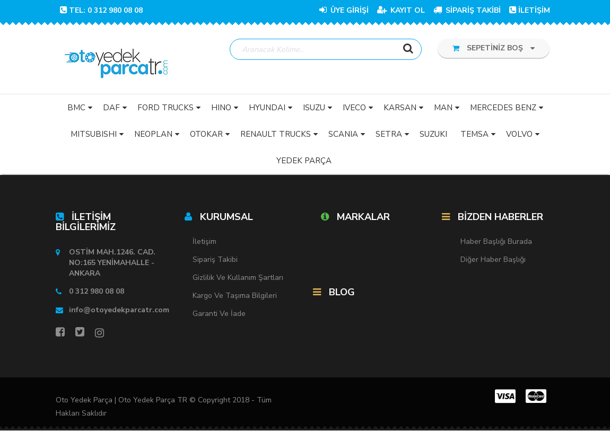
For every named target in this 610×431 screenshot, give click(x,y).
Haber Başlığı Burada (496, 242)
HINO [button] (221, 107)
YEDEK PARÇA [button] (304, 160)
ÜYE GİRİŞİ (344, 10)
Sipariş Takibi (215, 260)
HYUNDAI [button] (267, 107)
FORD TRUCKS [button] (165, 107)
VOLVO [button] (519, 134)
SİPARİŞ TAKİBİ (467, 10)
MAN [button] (443, 107)
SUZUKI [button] (433, 134)
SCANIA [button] (343, 134)
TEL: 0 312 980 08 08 (101, 10)
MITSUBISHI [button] (94, 134)
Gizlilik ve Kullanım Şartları (238, 278)
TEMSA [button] (474, 134)
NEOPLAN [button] (153, 134)
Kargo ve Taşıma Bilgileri (235, 296)
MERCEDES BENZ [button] (503, 107)
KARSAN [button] (400, 107)
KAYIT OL (401, 10)
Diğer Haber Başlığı (493, 260)
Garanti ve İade (219, 314)
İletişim (204, 242)
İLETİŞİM (529, 10)
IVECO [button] (354, 107)
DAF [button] (111, 107)
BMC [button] (76, 107)
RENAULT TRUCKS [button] (275, 134)
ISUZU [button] (314, 107)
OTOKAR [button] (206, 134)
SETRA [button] (389, 134)
